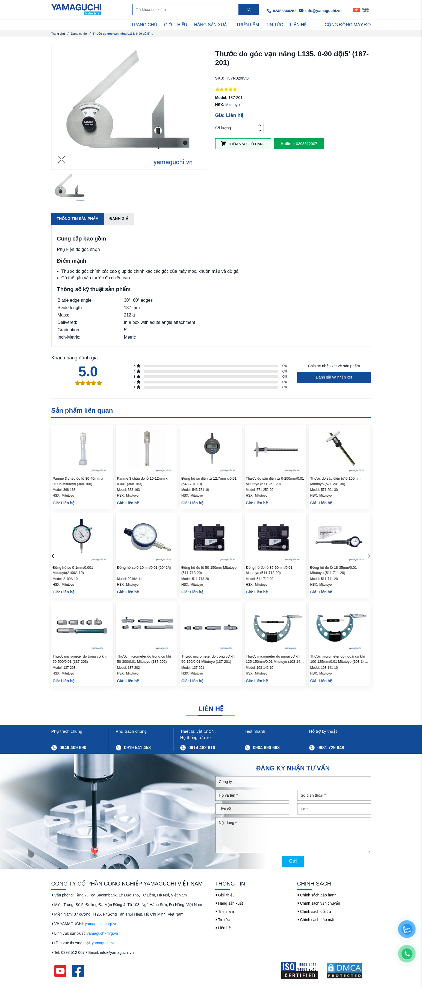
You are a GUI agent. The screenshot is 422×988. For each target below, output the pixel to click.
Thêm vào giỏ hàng (243, 143)
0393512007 (299, 143)
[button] (369, 556)
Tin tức (222, 919)
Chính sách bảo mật (316, 919)
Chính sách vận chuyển (318, 903)
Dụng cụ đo (79, 33)
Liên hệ (223, 928)
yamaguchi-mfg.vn (102, 933)
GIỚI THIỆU (175, 24)
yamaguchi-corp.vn (101, 924)
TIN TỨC (274, 24)
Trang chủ (58, 33)
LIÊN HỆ (298, 24)
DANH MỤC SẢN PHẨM (79, 25)
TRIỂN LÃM (247, 24)
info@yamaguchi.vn (320, 10)
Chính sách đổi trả (314, 911)
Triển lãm (224, 911)
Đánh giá (119, 218)
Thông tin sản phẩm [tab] (78, 218)
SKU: (220, 78)
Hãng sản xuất (229, 903)
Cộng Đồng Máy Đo (348, 24)
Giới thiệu (225, 895)
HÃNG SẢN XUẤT (211, 24)
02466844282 (281, 11)
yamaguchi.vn (103, 943)
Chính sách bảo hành (317, 895)
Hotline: (288, 144)
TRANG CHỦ (144, 24)
